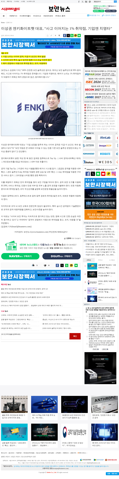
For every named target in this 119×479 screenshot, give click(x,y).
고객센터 (58, 453)
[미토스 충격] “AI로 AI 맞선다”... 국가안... (101, 129)
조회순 (89, 260)
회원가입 (9, 1)
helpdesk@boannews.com (93, 463)
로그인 (3, 1)
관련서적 (73, 453)
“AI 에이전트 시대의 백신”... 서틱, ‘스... (15, 324)
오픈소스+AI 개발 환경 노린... (100, 231)
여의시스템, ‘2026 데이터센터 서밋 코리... (100, 247)
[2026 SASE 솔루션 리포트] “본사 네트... (57, 328)
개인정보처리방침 (28, 453)
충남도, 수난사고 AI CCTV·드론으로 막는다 (58, 319)
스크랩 (23, 1)
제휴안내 (65, 453)
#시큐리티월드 (25, 16)
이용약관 (18, 453)
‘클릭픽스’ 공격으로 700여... (100, 237)
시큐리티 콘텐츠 (110, 15)
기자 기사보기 (72, 238)
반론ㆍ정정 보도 (112, 474)
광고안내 (11, 453)
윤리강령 (51, 453)
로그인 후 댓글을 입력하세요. (35, 336)
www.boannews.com (40, 232)
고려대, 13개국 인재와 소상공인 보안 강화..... (17, 315)
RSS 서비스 (82, 453)
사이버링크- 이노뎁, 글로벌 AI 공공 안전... (101, 249)
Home (3, 22)
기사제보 (16, 1)
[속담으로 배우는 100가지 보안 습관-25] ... (16, 328)
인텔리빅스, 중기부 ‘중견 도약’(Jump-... (99, 244)
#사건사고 (37, 16)
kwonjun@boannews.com (60, 468)
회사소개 (4, 453)
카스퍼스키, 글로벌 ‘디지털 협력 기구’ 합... (101, 252)
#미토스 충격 (60, 16)
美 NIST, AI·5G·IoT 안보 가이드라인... (56, 324)
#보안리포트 (48, 16)
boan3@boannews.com (21, 227)
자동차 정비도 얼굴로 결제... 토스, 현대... (100, 255)
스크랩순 (112, 260)
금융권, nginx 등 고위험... (99, 229)
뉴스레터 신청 (31, 1)
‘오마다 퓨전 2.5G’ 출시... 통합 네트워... (57, 315)
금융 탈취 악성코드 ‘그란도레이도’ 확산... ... (17, 319)
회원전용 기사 (95, 15)
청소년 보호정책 (41, 453)
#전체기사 (13, 16)
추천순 (100, 260)
